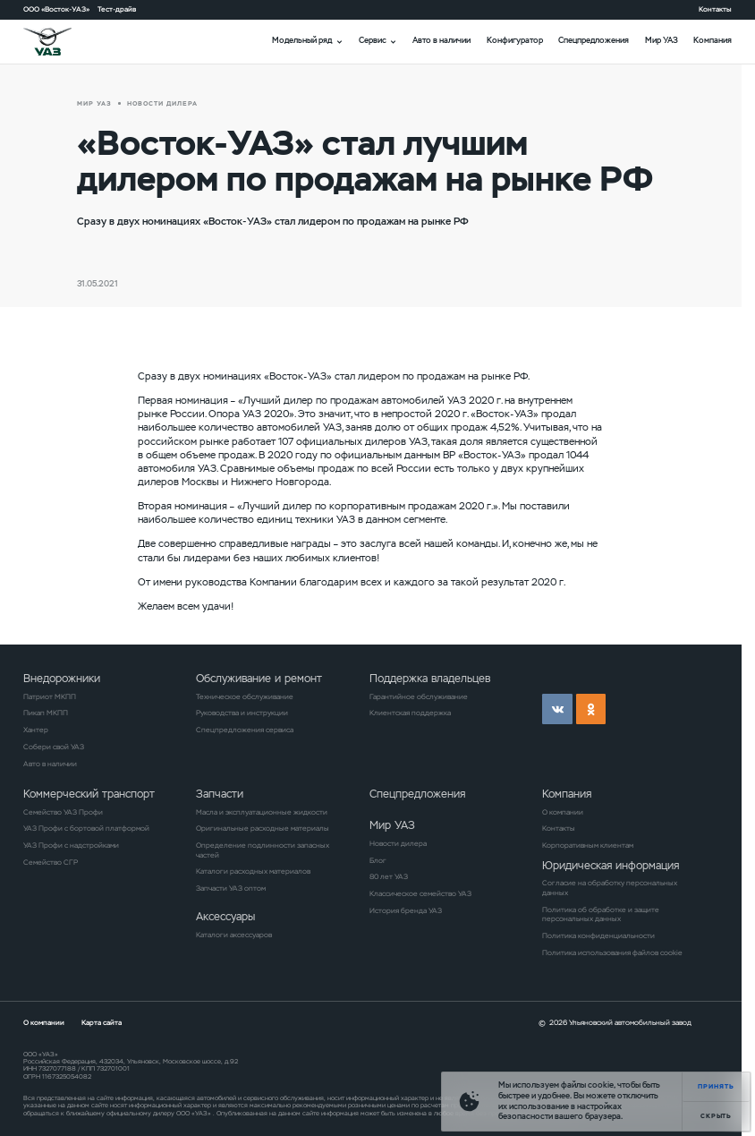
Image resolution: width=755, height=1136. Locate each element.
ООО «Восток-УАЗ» (56, 8)
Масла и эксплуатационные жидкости (261, 811)
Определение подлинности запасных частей (262, 850)
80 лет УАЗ (388, 876)
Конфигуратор (515, 40)
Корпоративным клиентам (587, 845)
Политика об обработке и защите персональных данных (600, 914)
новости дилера (162, 103)
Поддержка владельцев (429, 678)
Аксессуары (225, 916)
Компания (712, 40)
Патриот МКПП (49, 696)
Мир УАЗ (661, 40)
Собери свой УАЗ (53, 746)
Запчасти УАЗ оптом (231, 888)
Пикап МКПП (45, 712)
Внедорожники (61, 678)
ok (591, 709)
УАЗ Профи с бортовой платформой (86, 828)
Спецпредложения (593, 40)
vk (557, 709)
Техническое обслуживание (244, 696)
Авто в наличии (441, 40)
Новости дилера (398, 843)
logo (60, 41)
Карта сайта (101, 1022)
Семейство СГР (50, 862)
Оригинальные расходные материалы (262, 828)
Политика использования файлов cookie (612, 952)
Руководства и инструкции (242, 712)
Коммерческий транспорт (89, 793)
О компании (562, 811)
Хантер (35, 729)
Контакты (715, 8)
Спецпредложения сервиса (244, 729)
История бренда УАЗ (405, 910)
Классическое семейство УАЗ (420, 893)
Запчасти (219, 793)
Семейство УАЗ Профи (63, 811)
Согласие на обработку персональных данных (609, 887)
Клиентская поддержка (410, 712)
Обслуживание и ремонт (259, 678)
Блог (377, 860)
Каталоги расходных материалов (253, 871)
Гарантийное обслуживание (418, 696)
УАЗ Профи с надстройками (71, 845)
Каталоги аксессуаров (234, 934)
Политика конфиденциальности (598, 935)
